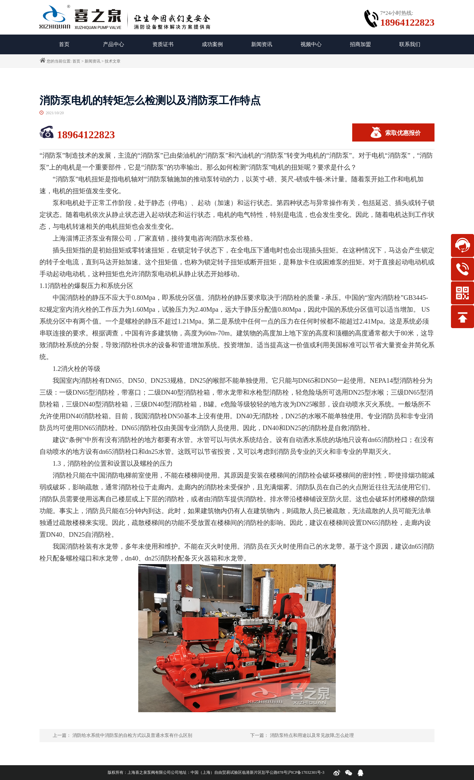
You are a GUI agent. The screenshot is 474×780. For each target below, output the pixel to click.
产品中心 (113, 44)
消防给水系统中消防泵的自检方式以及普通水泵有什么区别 (132, 735)
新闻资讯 (261, 44)
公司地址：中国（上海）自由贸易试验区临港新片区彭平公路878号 (229, 772)
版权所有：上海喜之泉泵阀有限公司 (139, 772)
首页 (76, 61)
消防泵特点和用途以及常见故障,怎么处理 (312, 735)
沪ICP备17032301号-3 (306, 772)
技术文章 (112, 61)
